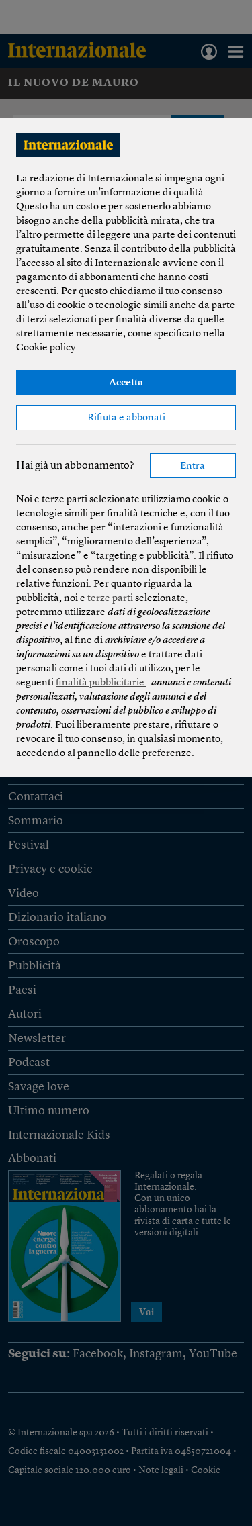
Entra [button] (192, 466)
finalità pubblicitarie (101, 683)
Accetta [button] (126, 383)
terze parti (111, 598)
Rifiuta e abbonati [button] (126, 418)
